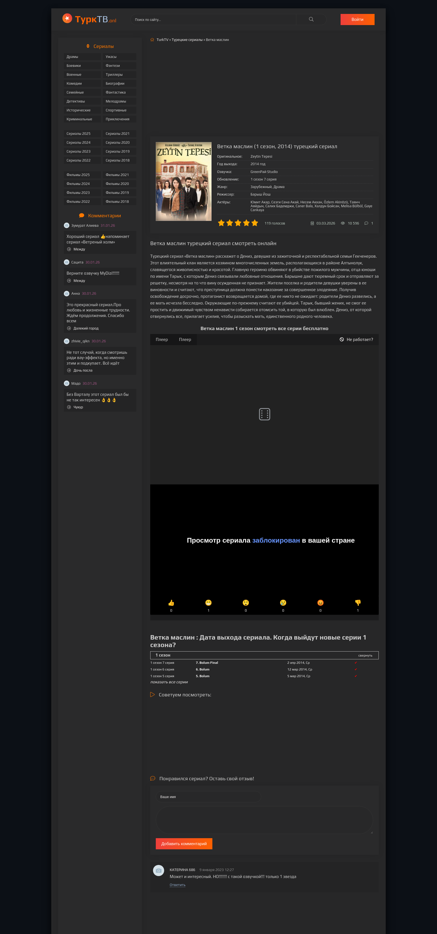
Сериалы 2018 (118, 160)
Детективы (76, 101)
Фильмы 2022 (78, 201)
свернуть (365, 655)
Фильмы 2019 (117, 193)
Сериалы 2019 (118, 151)
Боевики (74, 66)
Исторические (79, 110)
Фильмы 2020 (117, 184)
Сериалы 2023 (79, 151)
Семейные (75, 92)
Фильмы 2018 (117, 201)
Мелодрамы (116, 101)
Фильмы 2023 (78, 193)
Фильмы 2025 (78, 175)
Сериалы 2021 (118, 133)
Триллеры (114, 74)
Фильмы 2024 (78, 184)
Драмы (72, 57)
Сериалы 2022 (79, 160)
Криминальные (79, 119)
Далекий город (83, 328)
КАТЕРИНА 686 (182, 870)
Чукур (75, 407)
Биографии (115, 83)
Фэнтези (113, 66)
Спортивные (116, 110)
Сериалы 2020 (118, 142)
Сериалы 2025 (79, 133)
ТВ (95, 18)
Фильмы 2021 (117, 175)
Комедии (74, 83)
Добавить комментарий (184, 843)
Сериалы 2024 (79, 142)
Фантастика (116, 92)
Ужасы (111, 57)
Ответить (177, 885)
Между (76, 249)
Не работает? (356, 339)
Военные (74, 74)
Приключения (117, 119)
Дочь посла (80, 370)
